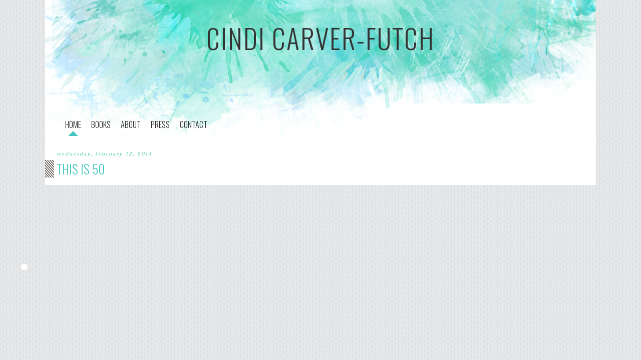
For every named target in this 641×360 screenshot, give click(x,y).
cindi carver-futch (320, 38)
